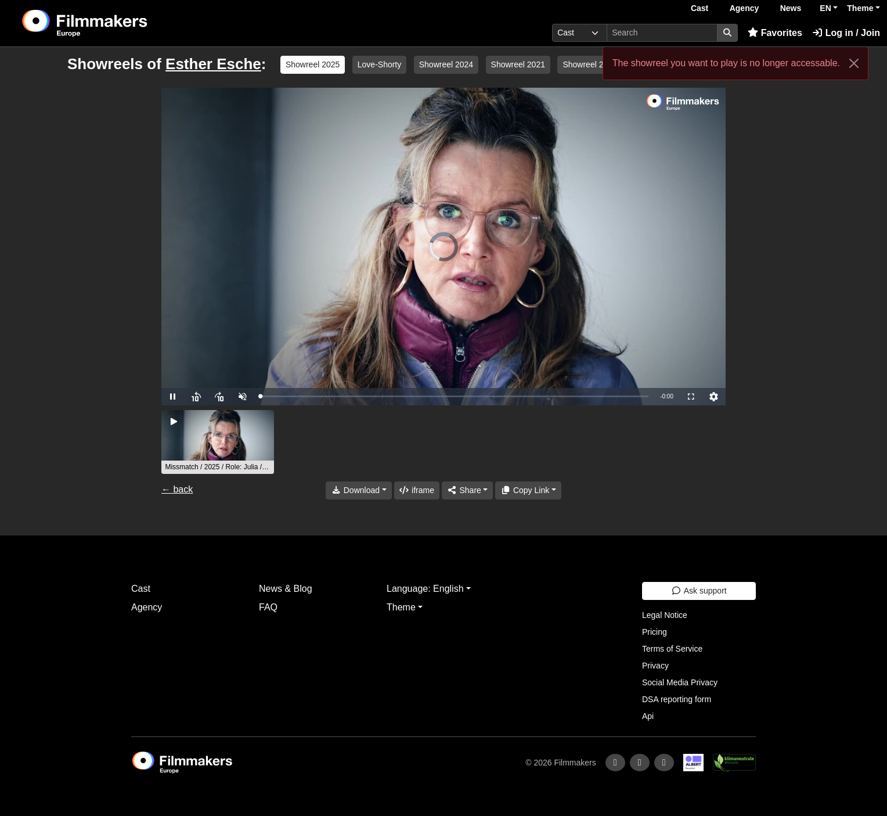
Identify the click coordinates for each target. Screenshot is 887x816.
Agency (744, 8)
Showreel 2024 (446, 64)
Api (648, 716)
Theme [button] (860, 8)
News (791, 8)
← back (177, 489)
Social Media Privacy (679, 682)
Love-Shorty (379, 64)
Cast (699, 8)
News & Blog (285, 589)
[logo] (114, 23)
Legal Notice (664, 615)
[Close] (854, 63)
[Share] (467, 490)
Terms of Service (672, 648)
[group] (217, 442)
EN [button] (825, 8)
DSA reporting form (676, 699)
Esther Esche (213, 64)
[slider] (454, 396)
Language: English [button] (425, 589)
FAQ (268, 607)
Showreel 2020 (589, 64)
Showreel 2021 (518, 64)
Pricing (654, 632)
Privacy (655, 665)
